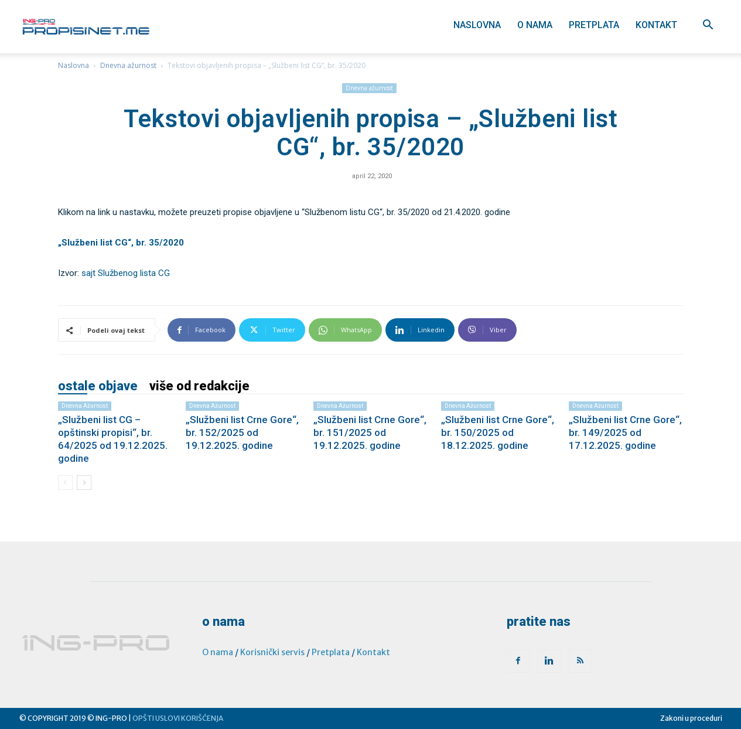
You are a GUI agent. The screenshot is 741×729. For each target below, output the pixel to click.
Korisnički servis (272, 652)
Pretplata (594, 24)
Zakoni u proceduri (691, 718)
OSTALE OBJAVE (98, 386)
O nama (534, 24)
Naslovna (477, 24)
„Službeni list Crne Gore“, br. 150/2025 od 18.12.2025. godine (497, 432)
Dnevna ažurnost (128, 65)
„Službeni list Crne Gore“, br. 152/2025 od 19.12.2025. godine (242, 432)
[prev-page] (65, 482)
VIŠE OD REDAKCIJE (199, 386)
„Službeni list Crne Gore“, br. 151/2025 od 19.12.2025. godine (369, 432)
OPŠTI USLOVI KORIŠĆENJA (177, 718)
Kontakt (656, 24)
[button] (708, 26)
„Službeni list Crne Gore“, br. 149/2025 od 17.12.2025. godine (625, 432)
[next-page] (84, 482)
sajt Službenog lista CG (125, 273)
